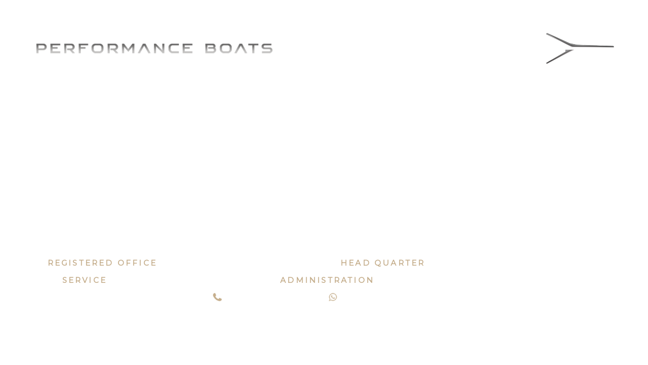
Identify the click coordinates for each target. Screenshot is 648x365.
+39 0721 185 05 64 (274, 299)
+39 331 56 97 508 (387, 299)
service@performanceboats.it (189, 280)
